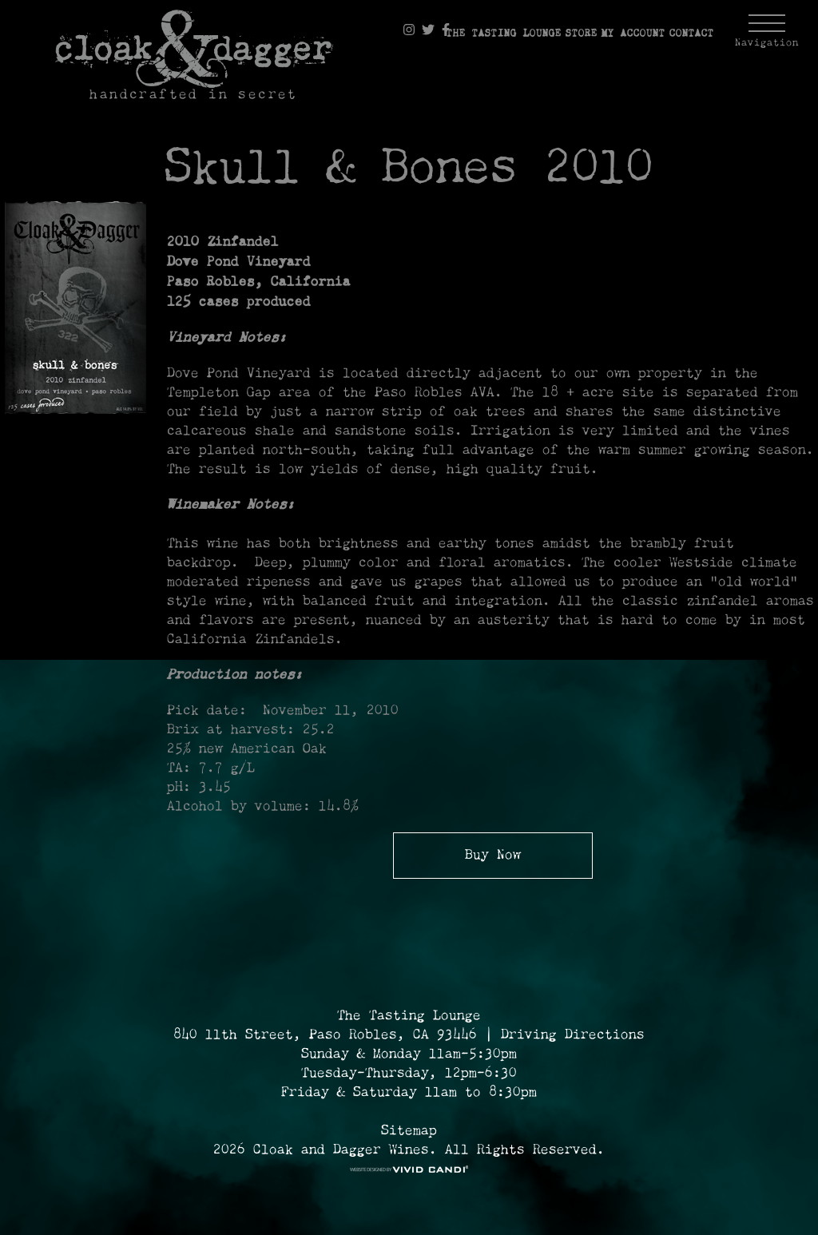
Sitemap (409, 1131)
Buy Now (493, 855)
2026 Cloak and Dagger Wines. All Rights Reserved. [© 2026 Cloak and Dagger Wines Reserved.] (409, 1150)
